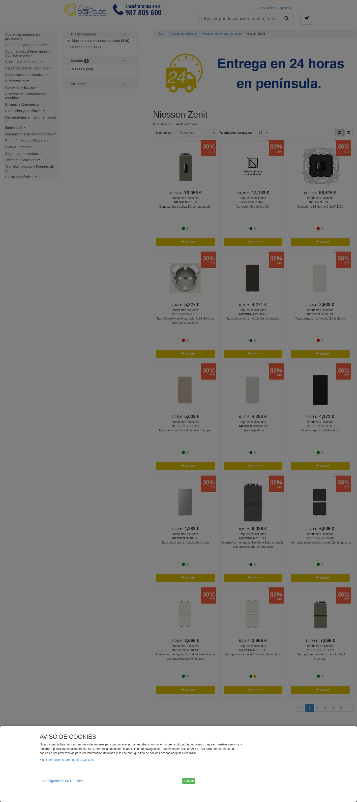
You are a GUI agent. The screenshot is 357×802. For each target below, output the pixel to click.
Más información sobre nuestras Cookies (66, 760)
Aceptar (189, 781)
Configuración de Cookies (63, 781)
